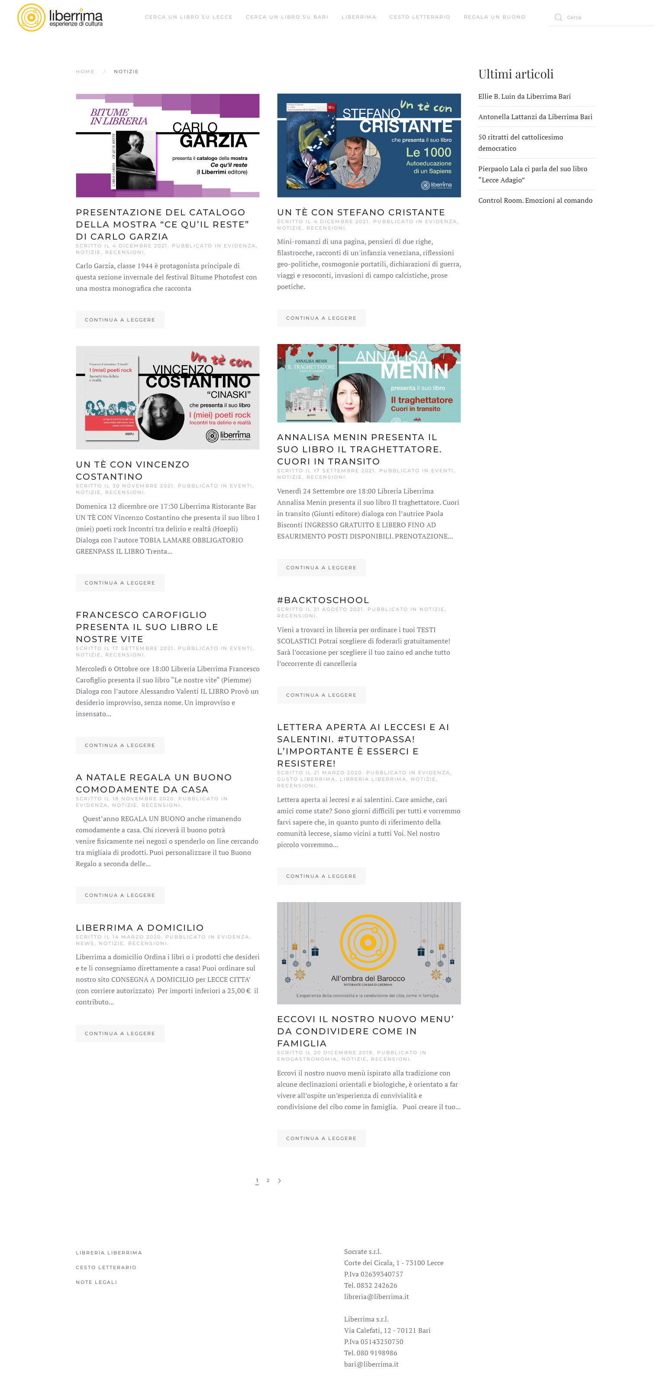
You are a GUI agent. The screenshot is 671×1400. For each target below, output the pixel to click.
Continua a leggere (120, 320)
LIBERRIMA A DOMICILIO (140, 928)
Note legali (96, 1282)
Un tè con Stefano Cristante (361, 212)
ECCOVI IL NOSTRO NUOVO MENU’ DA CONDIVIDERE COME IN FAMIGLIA (366, 1031)
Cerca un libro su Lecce (189, 17)
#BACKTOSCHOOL (323, 600)
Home (85, 71)
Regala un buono (495, 17)
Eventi (241, 486)
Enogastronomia (307, 1059)
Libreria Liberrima (373, 779)
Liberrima (359, 17)
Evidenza (240, 246)
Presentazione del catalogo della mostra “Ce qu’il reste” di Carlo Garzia (162, 224)
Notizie (88, 252)
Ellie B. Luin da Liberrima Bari (524, 96)
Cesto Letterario (420, 17)
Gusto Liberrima (306, 779)
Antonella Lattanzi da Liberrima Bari (535, 116)
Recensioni (124, 252)
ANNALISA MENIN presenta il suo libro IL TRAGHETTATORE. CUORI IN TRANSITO (359, 449)
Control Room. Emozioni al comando (535, 200)
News (85, 943)
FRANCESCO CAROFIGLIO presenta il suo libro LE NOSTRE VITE (147, 627)
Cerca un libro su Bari (287, 17)
